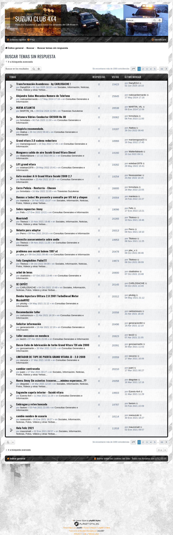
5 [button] (154, 68)
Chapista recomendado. (30, 129)
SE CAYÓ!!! (22, 284)
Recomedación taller (28, 312)
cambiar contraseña (28, 368)
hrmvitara (25, 120)
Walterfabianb (27, 155)
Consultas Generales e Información (70, 212)
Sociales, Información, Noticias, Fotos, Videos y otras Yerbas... (51, 288)
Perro (23, 233)
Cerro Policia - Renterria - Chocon (36, 188)
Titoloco (24, 221)
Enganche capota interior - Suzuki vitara (39, 392)
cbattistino (25, 275)
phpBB (79, 528)
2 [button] (143, 68)
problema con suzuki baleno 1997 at (37, 251)
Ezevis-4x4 (26, 395)
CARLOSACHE (28, 287)
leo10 (23, 339)
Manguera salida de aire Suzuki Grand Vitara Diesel (45, 152)
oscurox (24, 360)
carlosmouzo (26, 315)
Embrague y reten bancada (31, 404)
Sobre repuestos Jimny (29, 209)
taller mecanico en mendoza (32, 336)
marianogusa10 (28, 144)
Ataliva (23, 132)
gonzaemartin (27, 348)
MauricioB (22, 218)
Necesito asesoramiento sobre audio (37, 239)
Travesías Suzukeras (72, 111)
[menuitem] (31, 39)
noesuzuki (25, 419)
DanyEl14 (25, 87)
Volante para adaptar (28, 230)
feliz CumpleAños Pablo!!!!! (31, 260)
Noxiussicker (26, 179)
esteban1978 (26, 167)
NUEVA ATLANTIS (25, 107)
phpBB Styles (95, 521)
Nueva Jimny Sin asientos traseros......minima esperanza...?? (51, 380)
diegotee (24, 384)
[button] (133, 69)
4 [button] (150, 68)
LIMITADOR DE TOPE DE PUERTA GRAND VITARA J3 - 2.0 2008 (50, 357)
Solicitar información (28, 324)
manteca (24, 200)
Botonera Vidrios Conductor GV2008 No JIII (41, 117)
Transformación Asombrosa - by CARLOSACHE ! (43, 84)
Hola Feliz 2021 (25, 428)
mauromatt (25, 431)
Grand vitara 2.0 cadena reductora (36, 140)
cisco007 (100, 531)
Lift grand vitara (26, 164)
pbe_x (23, 254)
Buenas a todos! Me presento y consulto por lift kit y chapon (51, 197)
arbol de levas (24, 272)
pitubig (23, 303)
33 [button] (161, 68)
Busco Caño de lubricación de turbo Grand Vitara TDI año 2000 (52, 345)
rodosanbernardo (29, 99)
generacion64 (27, 327)
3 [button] (147, 68)
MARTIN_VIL (27, 111)
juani (22, 372)
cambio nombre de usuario (31, 416)
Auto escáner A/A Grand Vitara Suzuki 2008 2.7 (44, 176)
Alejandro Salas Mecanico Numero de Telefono (43, 96)
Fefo (22, 212)
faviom (23, 407)
